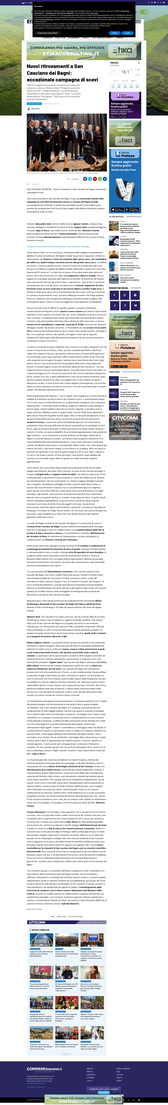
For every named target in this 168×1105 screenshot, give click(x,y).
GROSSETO (91, 1077)
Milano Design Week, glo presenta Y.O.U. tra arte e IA (130, 382)
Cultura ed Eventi (34, 103)
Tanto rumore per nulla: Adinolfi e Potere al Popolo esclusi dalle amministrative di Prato (129, 255)
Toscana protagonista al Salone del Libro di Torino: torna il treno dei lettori (40, 986)
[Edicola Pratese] (125, 181)
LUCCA (89, 1083)
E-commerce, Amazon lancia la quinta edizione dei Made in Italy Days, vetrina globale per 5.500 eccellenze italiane (130, 228)
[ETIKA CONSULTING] (84, 51)
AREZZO (90, 1071)
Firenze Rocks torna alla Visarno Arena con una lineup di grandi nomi (65, 954)
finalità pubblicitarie (46, 19)
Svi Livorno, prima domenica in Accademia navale (129, 280)
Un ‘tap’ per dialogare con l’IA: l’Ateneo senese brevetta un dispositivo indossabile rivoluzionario (65, 987)
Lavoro (122, 221)
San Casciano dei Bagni (75, 916)
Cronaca (123, 236)
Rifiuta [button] (114, 33)
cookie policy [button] (94, 13)
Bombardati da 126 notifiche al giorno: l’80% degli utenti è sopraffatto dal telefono (130, 242)
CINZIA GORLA (35, 109)
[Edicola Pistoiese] (125, 355)
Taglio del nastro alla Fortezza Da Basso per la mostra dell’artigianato (40, 954)
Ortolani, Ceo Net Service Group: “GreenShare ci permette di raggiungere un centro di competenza (130, 407)
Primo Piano (59, 949)
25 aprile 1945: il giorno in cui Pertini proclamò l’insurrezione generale (130, 394)
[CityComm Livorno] (125, 426)
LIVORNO (90, 1080)
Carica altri (67, 1056)
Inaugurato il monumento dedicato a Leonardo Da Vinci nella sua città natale (91, 1049)
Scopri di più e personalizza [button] (47, 33)
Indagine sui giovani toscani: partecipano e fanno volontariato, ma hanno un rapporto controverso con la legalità (92, 956)
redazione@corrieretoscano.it (36, 1085)
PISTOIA (119, 1077)
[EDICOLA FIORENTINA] (125, 105)
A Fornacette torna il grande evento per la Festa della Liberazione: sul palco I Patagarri (66, 1017)
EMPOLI (90, 1074)
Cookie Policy (31, 1089)
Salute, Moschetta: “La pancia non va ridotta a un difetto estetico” (130, 267)
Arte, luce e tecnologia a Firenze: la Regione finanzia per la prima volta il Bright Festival (92, 987)
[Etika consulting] (125, 326)
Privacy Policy (40, 1089)
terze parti (67, 15)
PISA (118, 1074)
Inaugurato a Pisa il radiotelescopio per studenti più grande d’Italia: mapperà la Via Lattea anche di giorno (41, 1018)
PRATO (119, 1080)
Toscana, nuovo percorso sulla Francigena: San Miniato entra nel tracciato (40, 1049)
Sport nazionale (125, 275)
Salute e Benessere (126, 263)
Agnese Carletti (61, 916)
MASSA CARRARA (123, 1071)
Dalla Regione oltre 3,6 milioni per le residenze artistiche (64, 1049)
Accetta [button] (127, 33)
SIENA (118, 1083)
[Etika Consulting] (125, 133)
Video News (124, 377)
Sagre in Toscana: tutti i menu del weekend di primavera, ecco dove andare (90, 1017)
